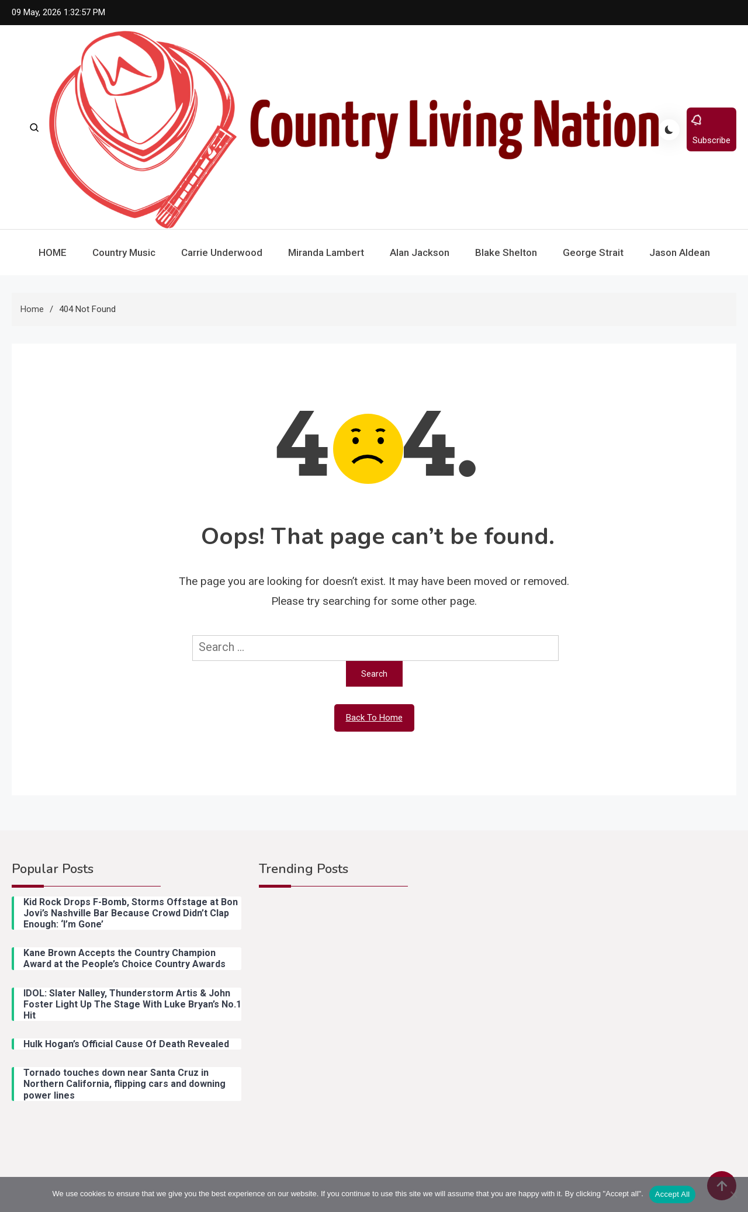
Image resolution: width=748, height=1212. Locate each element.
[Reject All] (733, 1194)
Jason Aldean (679, 252)
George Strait (593, 252)
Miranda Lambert (326, 252)
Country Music (123, 252)
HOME (53, 252)
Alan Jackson (419, 252)
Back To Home (374, 717)
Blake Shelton (506, 252)
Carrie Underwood (221, 252)
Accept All (672, 1194)
